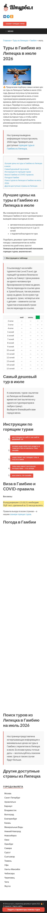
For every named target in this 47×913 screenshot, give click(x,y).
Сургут (7, 852)
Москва (7, 793)
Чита (6, 882)
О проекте (7, 906)
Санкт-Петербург (12, 797)
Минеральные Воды (13, 827)
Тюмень (8, 861)
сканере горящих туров (20, 514)
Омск (6, 840)
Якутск (7, 886)
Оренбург (8, 844)
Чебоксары (9, 873)
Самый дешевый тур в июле (17, 169)
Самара (8, 848)
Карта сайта (17, 906)
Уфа (6, 865)
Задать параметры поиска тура (23, 909)
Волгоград (9, 814)
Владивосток (10, 810)
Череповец (9, 877)
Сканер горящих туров (15, 24)
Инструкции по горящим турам (18, 172)
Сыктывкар (9, 856)
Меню (10, 31)
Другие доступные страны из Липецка (21, 186)
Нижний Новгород (12, 831)
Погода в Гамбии (12, 177)
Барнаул (8, 806)
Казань (7, 823)
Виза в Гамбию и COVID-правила (19, 174)
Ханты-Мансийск (12, 869)
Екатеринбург (10, 818)
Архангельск (10, 802)
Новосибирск (10, 835)
